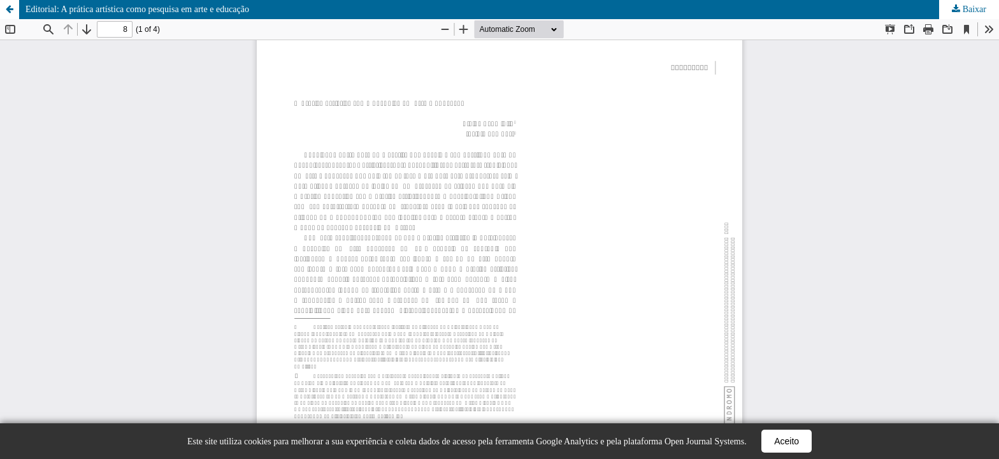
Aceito (786, 441)
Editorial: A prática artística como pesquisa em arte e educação (137, 9)
